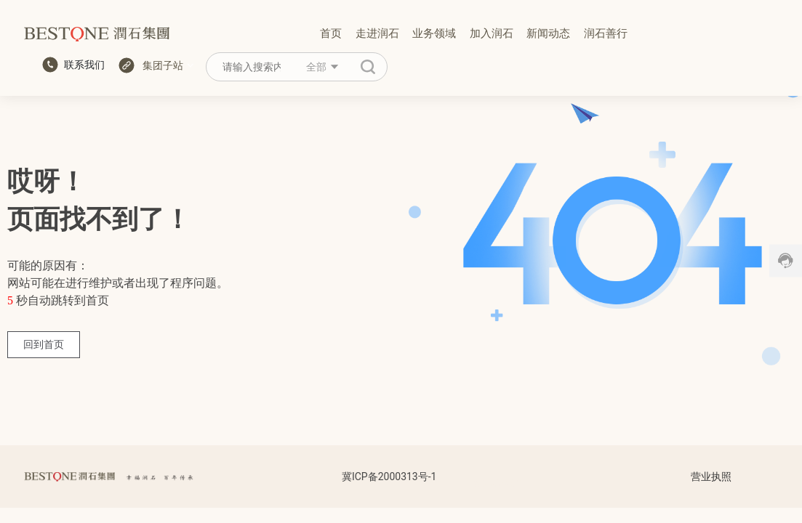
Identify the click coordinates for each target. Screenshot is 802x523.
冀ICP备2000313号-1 (389, 476)
